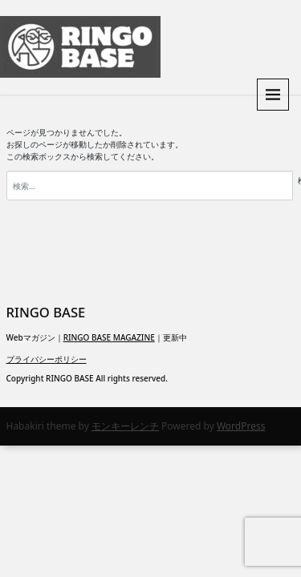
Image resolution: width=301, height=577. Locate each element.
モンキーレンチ (125, 426)
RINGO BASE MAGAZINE (109, 337)
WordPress (241, 426)
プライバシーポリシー (46, 359)
